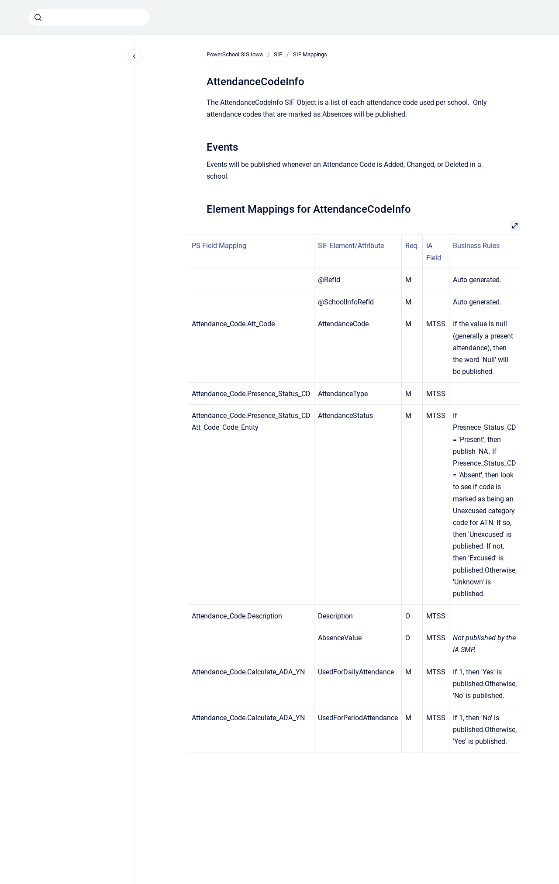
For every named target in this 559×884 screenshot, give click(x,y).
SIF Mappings (310, 54)
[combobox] (89, 17)
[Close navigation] (134, 56)
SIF (278, 54)
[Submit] (38, 17)
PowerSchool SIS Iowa (235, 54)
